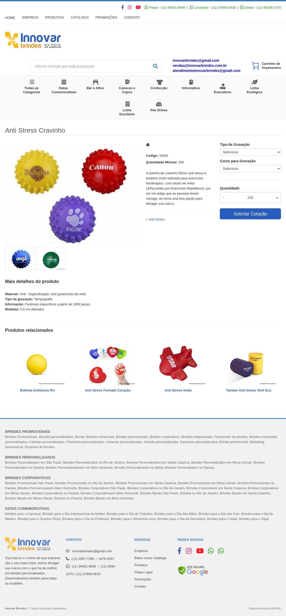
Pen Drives (158, 110)
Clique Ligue (143, 572)
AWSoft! (276, 608)
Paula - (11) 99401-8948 (165, 7)
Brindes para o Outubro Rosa (38, 519)
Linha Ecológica (254, 90)
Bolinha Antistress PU (37, 390)
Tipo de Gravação (234, 145)
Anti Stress (157, 219)
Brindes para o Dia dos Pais (219, 514)
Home (10, 18)
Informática (191, 88)
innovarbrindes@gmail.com (196, 60)
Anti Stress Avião (178, 390)
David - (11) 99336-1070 (260, 7)
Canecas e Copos (127, 90)
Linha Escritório (127, 112)
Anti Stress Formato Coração (108, 390)
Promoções (109, 18)
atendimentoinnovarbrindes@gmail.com (206, 71)
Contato (135, 18)
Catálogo (82, 18)
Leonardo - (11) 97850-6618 (213, 7)
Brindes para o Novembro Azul (133, 519)
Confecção (159, 88)
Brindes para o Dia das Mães (175, 514)
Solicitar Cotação (250, 213)
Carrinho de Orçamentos (271, 66)
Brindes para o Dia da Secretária (181, 519)
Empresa (31, 18)
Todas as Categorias (31, 90)
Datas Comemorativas (64, 90)
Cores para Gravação (238, 161)
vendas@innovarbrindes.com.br (200, 66)
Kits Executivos (222, 90)
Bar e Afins (95, 88)
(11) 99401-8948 (84, 566)
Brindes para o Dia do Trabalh (129, 514)
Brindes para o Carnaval (23, 514)
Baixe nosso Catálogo (150, 558)
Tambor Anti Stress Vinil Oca (248, 390)
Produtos (55, 18)
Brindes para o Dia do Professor (85, 519)
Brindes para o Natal (222, 519)
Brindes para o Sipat (254, 519)
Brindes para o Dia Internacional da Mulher (73, 514)
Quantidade (229, 188)
